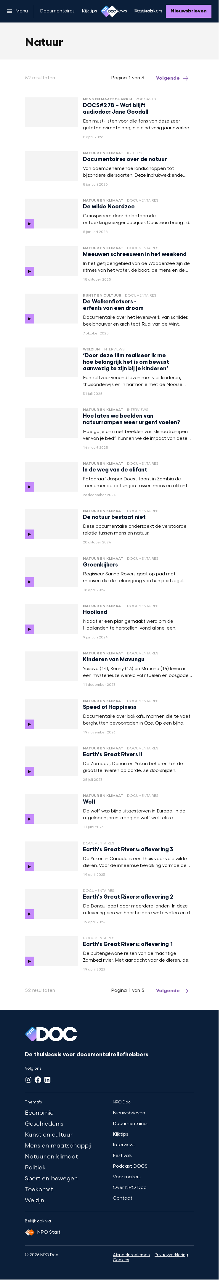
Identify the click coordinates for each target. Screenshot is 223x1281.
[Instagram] (28, 1079)
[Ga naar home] (109, 11)
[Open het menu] (17, 11)
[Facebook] (37, 1079)
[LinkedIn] (47, 1079)
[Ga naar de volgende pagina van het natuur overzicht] (172, 78)
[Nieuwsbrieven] (188, 11)
